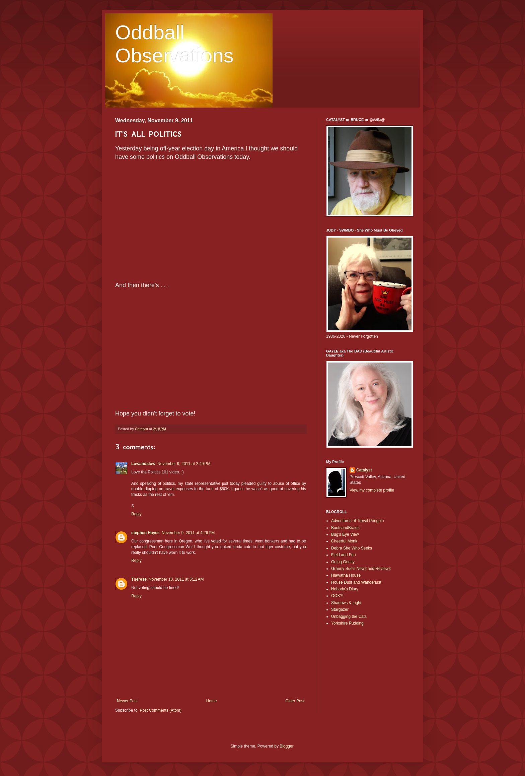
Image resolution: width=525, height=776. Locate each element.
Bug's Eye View (345, 534)
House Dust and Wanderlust (356, 582)
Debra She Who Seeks (351, 548)
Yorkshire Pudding (347, 623)
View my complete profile (372, 490)
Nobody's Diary (344, 589)
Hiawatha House (346, 575)
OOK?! (337, 595)
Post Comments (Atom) (160, 710)
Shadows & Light (346, 602)
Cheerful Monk (344, 541)
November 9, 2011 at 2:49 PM (183, 463)
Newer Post (127, 701)
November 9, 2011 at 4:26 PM (188, 532)
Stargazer (340, 609)
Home (211, 701)
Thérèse (139, 579)
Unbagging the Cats (349, 616)
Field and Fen (343, 555)
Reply (136, 514)
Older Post (294, 701)
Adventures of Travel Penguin (357, 520)
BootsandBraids (345, 527)
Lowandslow (143, 463)
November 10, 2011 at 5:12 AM (176, 579)
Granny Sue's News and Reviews (361, 568)
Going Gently (343, 562)
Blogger (286, 746)
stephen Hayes (145, 532)
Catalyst (364, 470)
